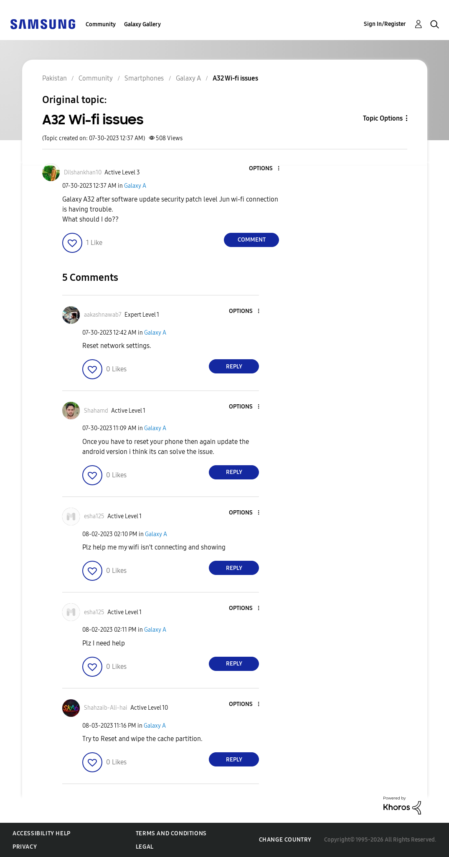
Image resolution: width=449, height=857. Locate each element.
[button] (264, 169)
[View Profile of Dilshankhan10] (82, 172)
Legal (145, 846)
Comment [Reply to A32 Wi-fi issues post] (252, 239)
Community (101, 24)
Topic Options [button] (383, 118)
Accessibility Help (42, 833)
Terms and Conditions (171, 833)
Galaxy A (135, 185)
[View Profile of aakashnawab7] (103, 314)
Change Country (285, 839)
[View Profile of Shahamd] (96, 410)
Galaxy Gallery (142, 24)
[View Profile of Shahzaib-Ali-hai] (105, 707)
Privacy (25, 846)
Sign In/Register (385, 24)
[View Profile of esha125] (94, 516)
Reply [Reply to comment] (234, 366)
